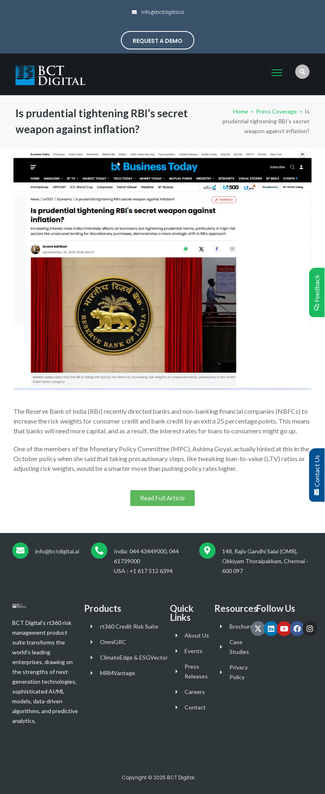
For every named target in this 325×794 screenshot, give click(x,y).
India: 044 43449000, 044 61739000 (146, 556)
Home (240, 111)
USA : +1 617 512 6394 (143, 570)
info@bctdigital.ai (162, 12)
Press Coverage (276, 111)
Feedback (317, 292)
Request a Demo (158, 41)
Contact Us (317, 475)
